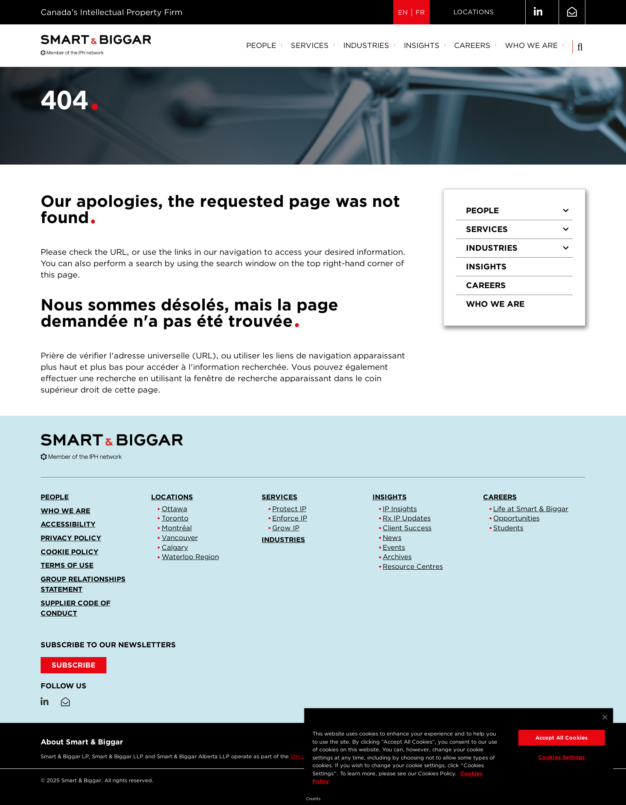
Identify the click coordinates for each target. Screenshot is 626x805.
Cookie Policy (69, 552)
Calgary (175, 547)
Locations (473, 12)
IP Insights (400, 509)
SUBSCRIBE (73, 665)
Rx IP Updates (407, 518)
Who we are (534, 45)
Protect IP (289, 509)
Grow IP (285, 528)
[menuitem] (264, 45)
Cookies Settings (561, 757)
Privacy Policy (71, 538)
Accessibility (68, 524)
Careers (475, 45)
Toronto (175, 518)
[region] (458, 750)
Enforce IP (289, 518)
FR (420, 12)
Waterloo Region (190, 557)
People (264, 45)
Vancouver (180, 538)
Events (394, 547)
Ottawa (174, 509)
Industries (369, 45)
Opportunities (516, 518)
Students (508, 528)
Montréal (177, 528)
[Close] (604, 717)
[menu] (514, 257)
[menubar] (405, 45)
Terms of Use (67, 565)
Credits (313, 798)
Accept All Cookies (561, 738)
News (392, 538)
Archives (397, 557)
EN (403, 12)
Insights (425, 45)
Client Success (407, 528)
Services (313, 45)
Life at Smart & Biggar (530, 509)
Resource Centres (413, 566)
